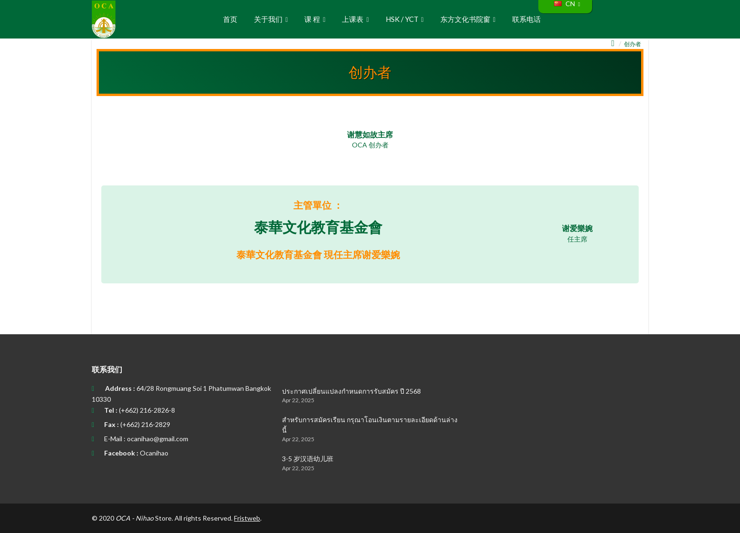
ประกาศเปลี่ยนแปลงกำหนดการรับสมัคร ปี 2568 (351, 391)
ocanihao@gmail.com (157, 439)
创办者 (632, 44)
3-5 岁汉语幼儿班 (307, 459)
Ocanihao (154, 453)
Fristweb (247, 518)
